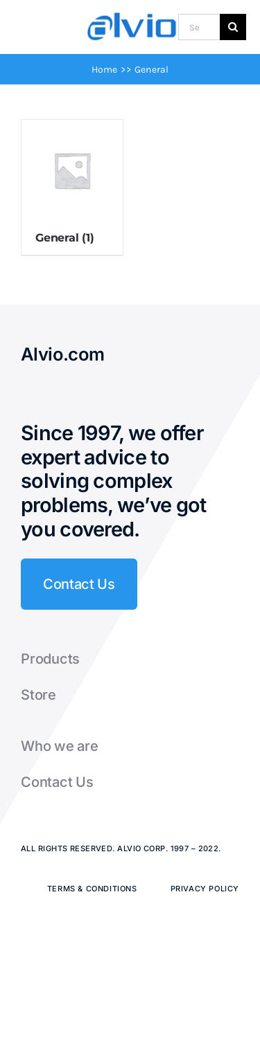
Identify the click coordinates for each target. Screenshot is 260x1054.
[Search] (233, 27)
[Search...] (199, 27)
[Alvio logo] (133, 17)
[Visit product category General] (72, 187)
